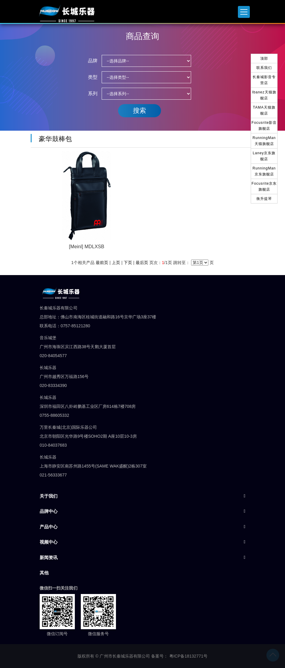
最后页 (142, 262)
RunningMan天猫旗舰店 (264, 141)
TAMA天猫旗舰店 (264, 110)
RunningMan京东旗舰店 (264, 171)
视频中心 (49, 541)
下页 (128, 262)
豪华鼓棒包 (53, 139)
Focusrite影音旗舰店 (264, 126)
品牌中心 (49, 511)
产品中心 (49, 526)
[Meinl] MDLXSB (86, 246)
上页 (116, 262)
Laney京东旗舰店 (264, 156)
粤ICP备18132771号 (188, 656)
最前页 (102, 262)
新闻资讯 (49, 557)
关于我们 (49, 496)
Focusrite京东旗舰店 (264, 186)
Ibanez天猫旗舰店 (264, 95)
